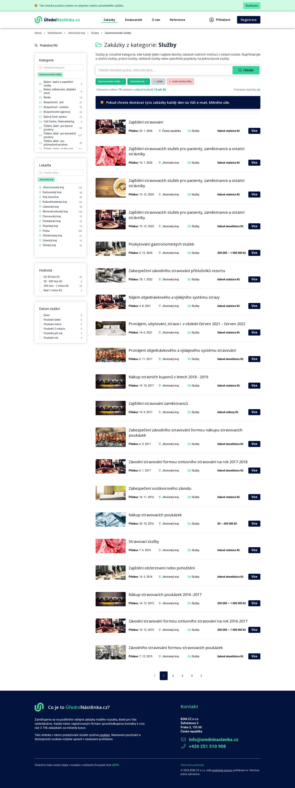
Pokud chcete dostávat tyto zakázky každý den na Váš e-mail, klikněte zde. (165, 102)
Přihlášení (219, 20)
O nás (156, 20)
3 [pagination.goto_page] (182, 675)
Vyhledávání (55, 32)
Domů (38, 32)
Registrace (249, 20)
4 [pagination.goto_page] (192, 675)
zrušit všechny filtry (180, 81)
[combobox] (165, 70)
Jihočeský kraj (76, 32)
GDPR (115, 765)
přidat (158, 81)
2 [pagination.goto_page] (173, 675)
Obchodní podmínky (192, 765)
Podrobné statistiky (247, 89)
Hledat (246, 70)
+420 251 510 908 (203, 746)
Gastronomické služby (110, 81)
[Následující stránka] (201, 675)
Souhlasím (252, 5)
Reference (177, 20)
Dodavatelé (133, 20)
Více (254, 131)
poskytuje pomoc (222, 770)
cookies (104, 735)
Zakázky (109, 20)
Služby (95, 32)
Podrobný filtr (46, 45)
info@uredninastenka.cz (209, 739)
